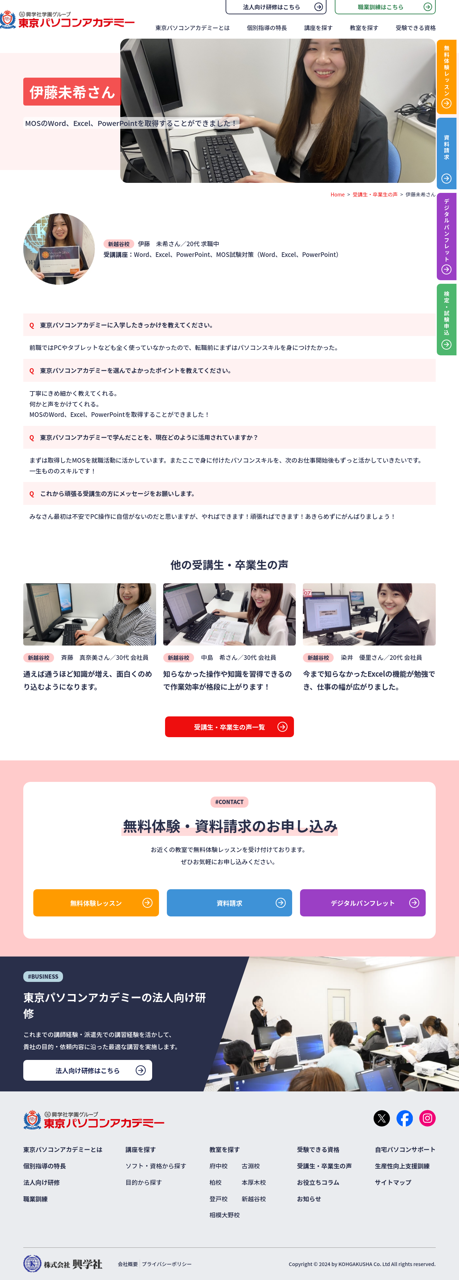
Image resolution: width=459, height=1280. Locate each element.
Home (337, 194)
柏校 (215, 1182)
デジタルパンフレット (363, 902)
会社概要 (128, 1263)
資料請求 (229, 902)
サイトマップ (393, 1182)
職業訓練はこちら (381, 7)
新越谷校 (254, 1198)
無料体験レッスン (96, 902)
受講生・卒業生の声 (375, 194)
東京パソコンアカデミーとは (192, 27)
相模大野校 (224, 1214)
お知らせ (309, 1198)
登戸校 (218, 1198)
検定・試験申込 (446, 313)
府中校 (218, 1165)
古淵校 (251, 1165)
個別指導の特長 (267, 27)
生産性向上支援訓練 (402, 1165)
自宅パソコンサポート (405, 1149)
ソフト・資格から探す (156, 1165)
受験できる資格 (416, 27)
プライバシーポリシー (167, 1263)
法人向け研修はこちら (271, 7)
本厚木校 (254, 1182)
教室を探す (364, 27)
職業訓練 (35, 1198)
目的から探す (144, 1182)
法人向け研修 (41, 1182)
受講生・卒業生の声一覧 (229, 726)
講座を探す (318, 27)
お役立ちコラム (318, 1182)
